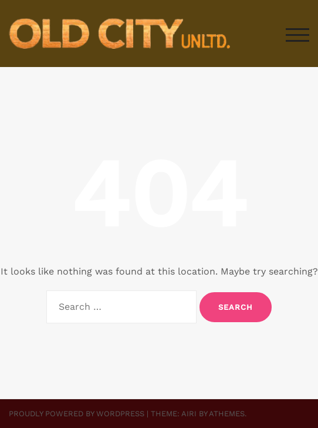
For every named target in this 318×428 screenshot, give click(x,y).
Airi (189, 413)
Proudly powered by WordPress (76, 413)
